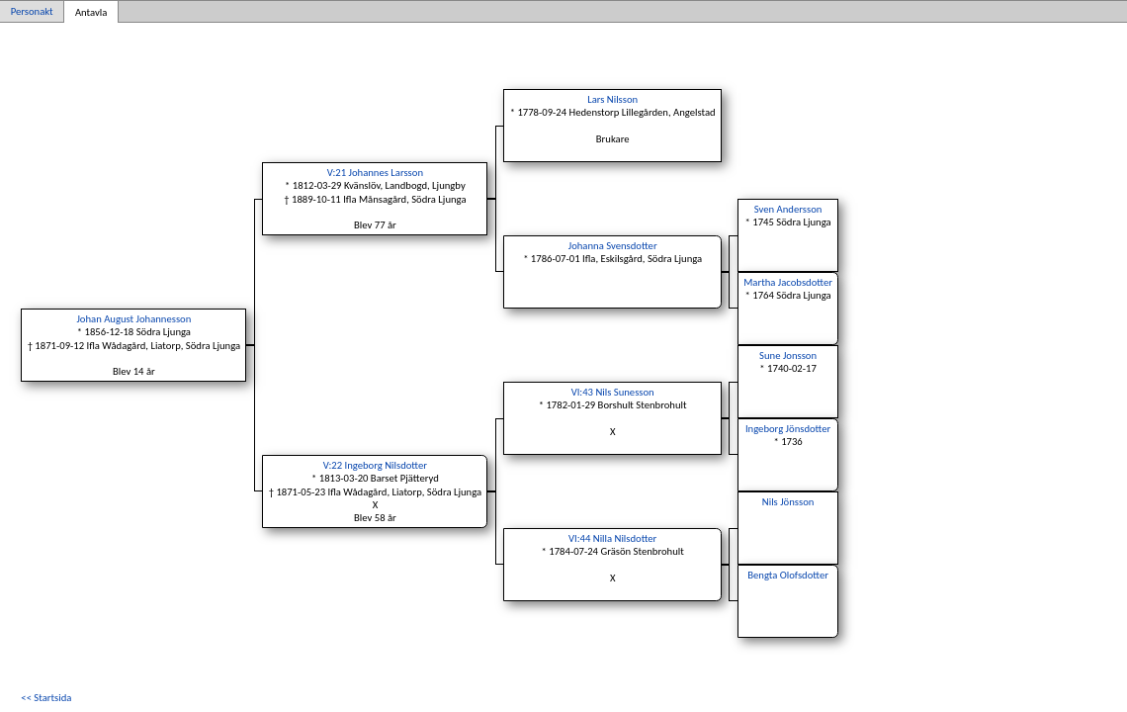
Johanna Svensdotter (612, 245)
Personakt (32, 11)
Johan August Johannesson (133, 318)
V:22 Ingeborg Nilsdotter (375, 465)
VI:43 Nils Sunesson (612, 392)
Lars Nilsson (612, 99)
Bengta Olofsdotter (787, 575)
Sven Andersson (788, 209)
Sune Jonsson (788, 355)
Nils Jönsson (788, 501)
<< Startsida (46, 697)
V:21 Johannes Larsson (375, 172)
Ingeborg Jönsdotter (787, 428)
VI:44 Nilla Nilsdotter (612, 538)
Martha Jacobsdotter (787, 282)
